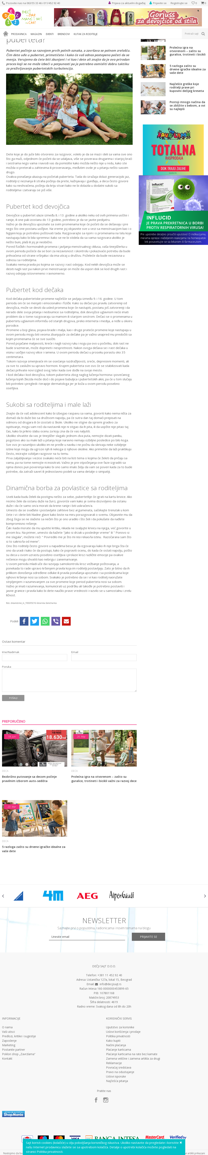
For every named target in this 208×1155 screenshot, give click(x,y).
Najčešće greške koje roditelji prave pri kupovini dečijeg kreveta (187, 126)
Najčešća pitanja (117, 1120)
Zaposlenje (9, 1079)
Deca (31, 41)
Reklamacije (114, 1102)
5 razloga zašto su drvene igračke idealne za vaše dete (33, 888)
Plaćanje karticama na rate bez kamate (131, 1093)
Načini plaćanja (116, 1084)
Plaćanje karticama (118, 1088)
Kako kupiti (113, 1079)
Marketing (8, 1084)
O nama (7, 1066)
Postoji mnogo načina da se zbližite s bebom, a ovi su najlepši (187, 144)
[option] (19, 935)
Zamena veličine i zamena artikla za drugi (133, 1097)
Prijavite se (148, 976)
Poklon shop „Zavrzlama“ (18, 1093)
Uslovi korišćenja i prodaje (123, 1070)
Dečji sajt (7, 41)
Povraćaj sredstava (118, 1106)
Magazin (20, 41)
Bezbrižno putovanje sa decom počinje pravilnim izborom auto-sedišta (29, 818)
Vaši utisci (8, 1070)
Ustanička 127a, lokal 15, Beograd (109, 1019)
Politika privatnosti (118, 1075)
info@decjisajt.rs (110, 1023)
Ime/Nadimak (10, 691)
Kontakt (7, 1097)
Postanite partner (13, 1088)
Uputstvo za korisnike (120, 1066)
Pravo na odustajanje (120, 1111)
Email (74, 691)
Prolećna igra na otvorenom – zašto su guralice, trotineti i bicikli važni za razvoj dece (103, 818)
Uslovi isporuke (116, 1115)
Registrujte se (179, 3)
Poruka (6, 705)
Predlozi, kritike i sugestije (19, 1075)
